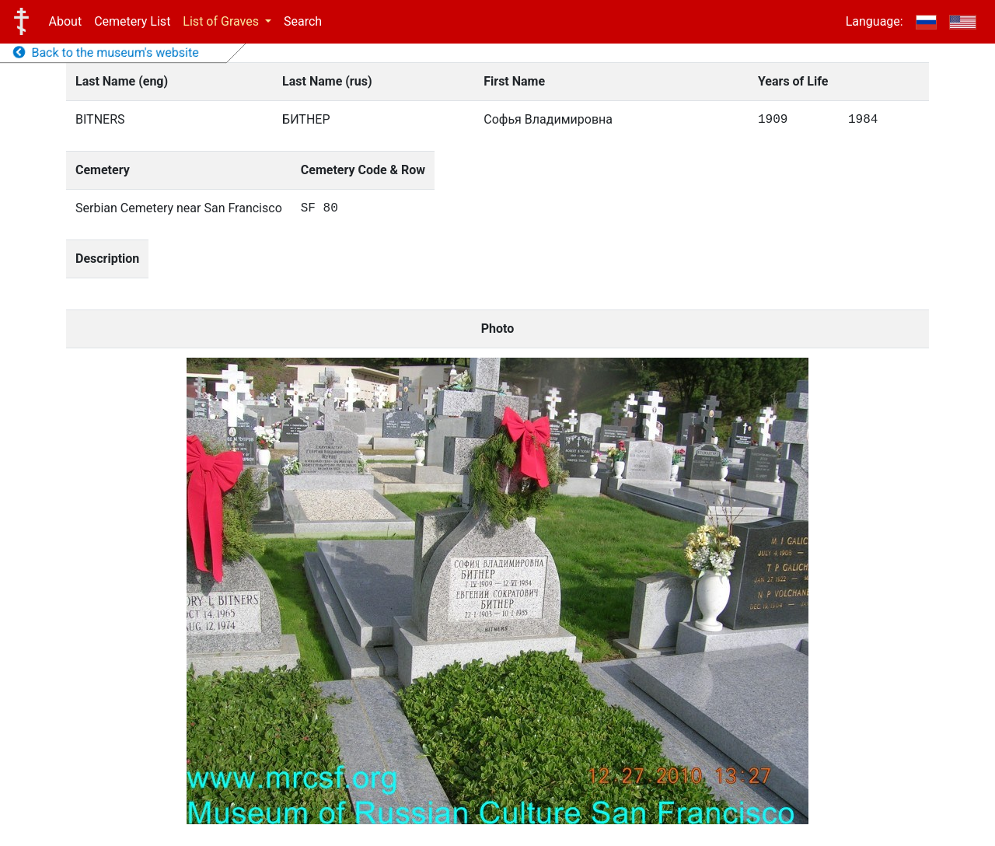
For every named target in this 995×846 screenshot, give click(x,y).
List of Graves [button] (222, 21)
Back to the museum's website (106, 52)
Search (303, 21)
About (65, 21)
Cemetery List (132, 21)
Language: (874, 21)
